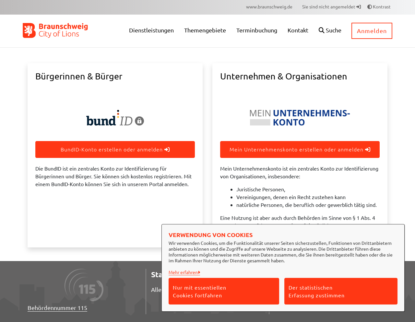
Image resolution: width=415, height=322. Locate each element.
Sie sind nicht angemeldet (331, 6)
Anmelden (372, 30)
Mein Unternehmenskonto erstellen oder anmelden (300, 149)
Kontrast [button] (379, 6)
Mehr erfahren (183, 272)
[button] (330, 31)
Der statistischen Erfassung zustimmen (317, 291)
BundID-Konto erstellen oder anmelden (115, 149)
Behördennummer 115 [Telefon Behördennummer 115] (57, 307)
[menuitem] (269, 6)
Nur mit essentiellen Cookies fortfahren (199, 291)
